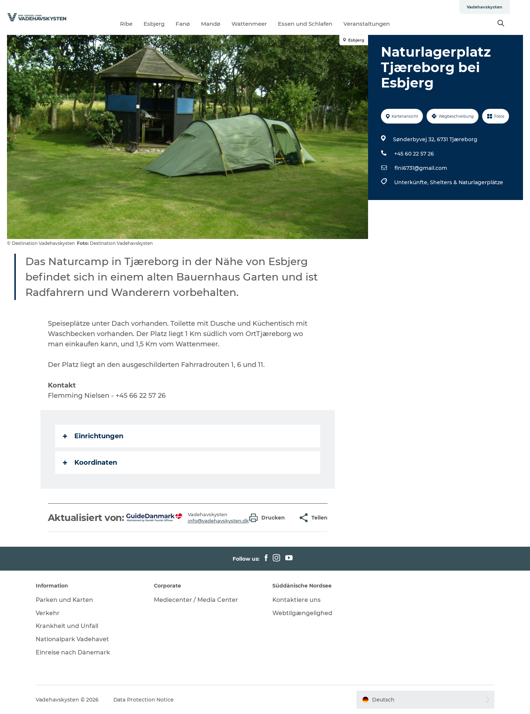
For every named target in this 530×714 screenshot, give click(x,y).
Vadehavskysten (505, 7)
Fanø (193, 23)
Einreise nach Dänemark (74, 652)
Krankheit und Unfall (68, 625)
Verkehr (49, 613)
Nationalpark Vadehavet (73, 639)
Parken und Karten (66, 599)
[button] (269, 518)
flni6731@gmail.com (421, 168)
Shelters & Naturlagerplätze (466, 182)
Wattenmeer (259, 23)
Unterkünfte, (412, 182)
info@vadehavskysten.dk (218, 521)
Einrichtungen (93, 436)
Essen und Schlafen (315, 23)
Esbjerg (164, 23)
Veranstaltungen (377, 23)
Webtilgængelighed (302, 613)
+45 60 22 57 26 (414, 153)
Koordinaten (90, 462)
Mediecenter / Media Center (197, 599)
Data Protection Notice (145, 699)
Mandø (221, 23)
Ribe (136, 23)
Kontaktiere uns (296, 599)
